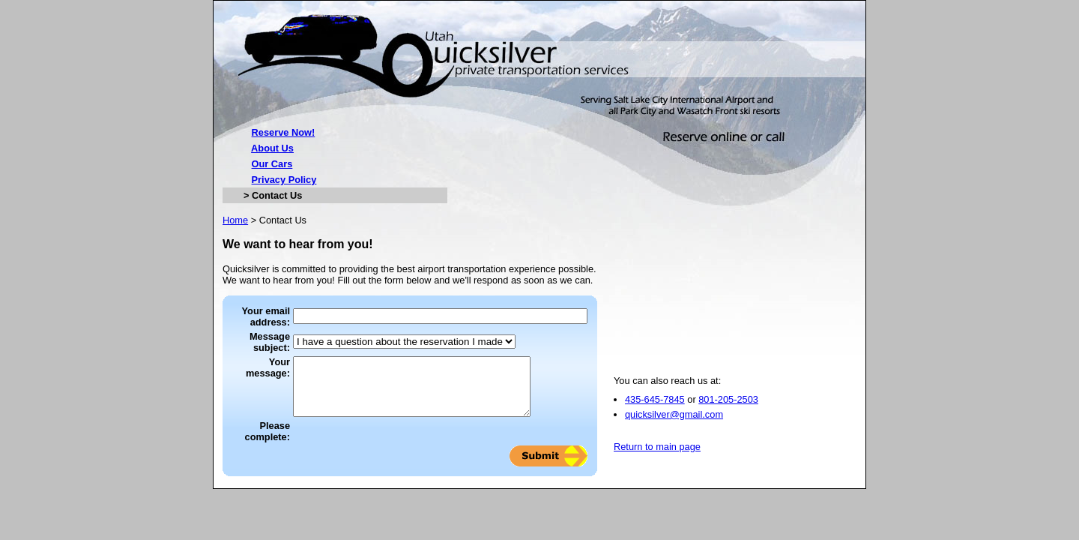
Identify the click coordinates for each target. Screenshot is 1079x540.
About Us (272, 148)
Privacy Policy (284, 179)
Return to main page (657, 458)
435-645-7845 (655, 410)
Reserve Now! (283, 132)
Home (235, 220)
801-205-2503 (728, 410)
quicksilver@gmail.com (674, 425)
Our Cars (272, 164)
